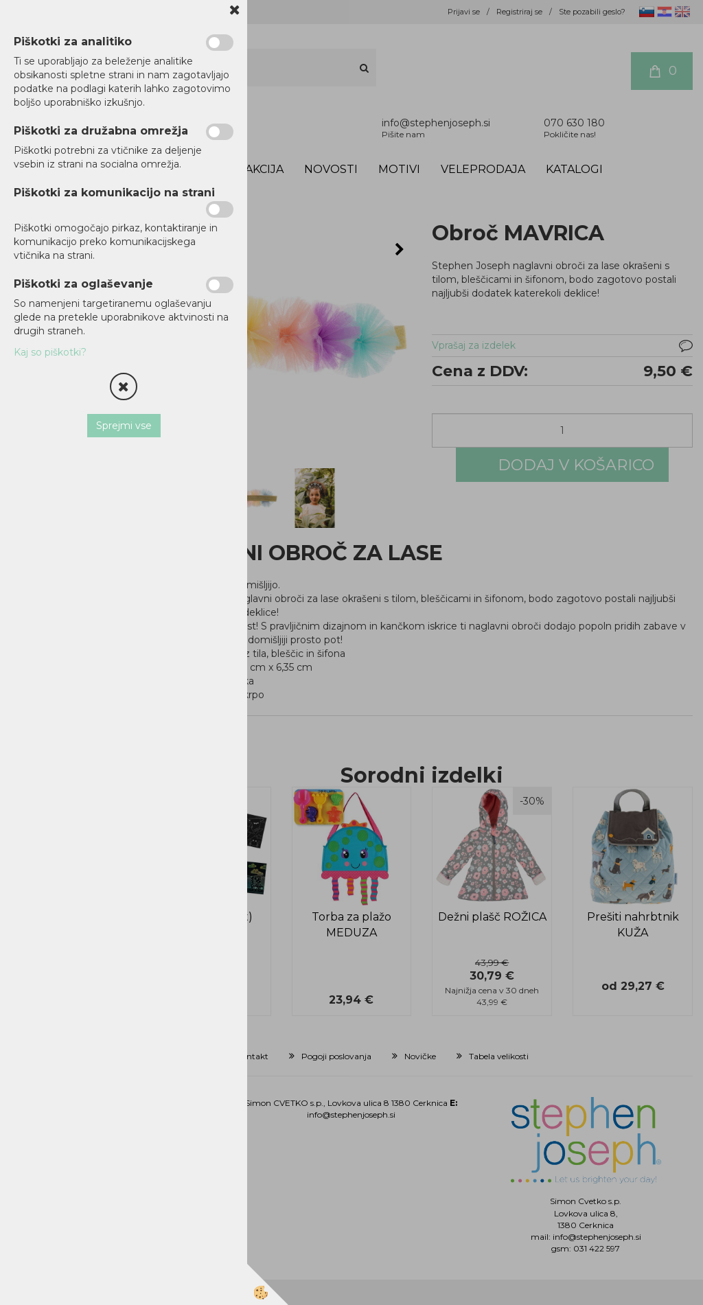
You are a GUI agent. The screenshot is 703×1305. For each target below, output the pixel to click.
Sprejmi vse (124, 425)
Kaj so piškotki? (50, 352)
